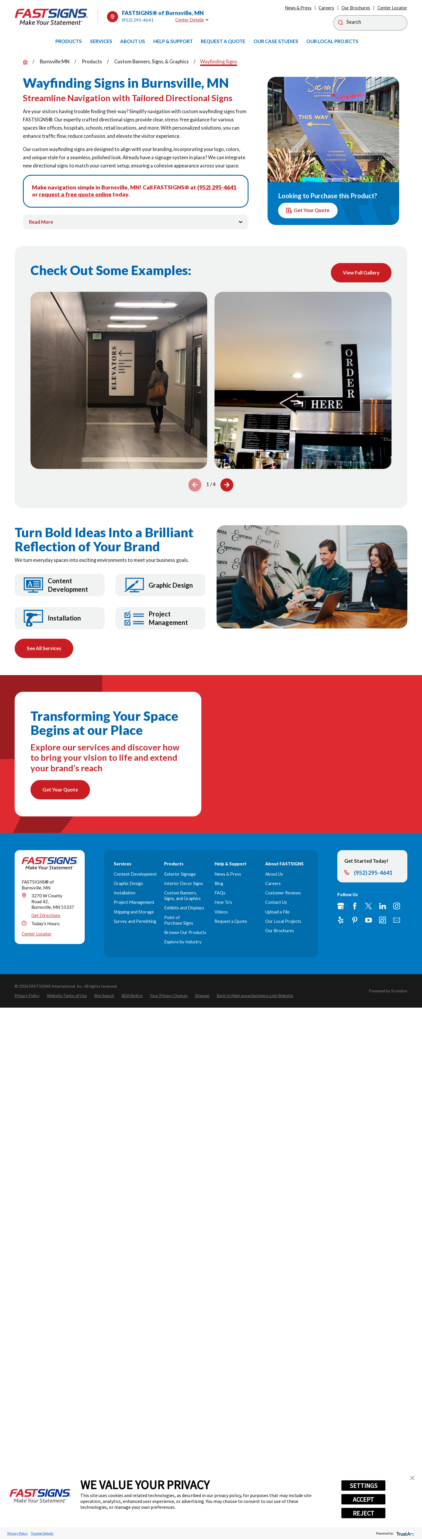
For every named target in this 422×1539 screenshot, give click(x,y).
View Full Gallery (361, 273)
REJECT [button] (363, 1513)
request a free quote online (75, 194)
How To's (223, 903)
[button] (412, 1478)
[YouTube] (368, 921)
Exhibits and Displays (184, 908)
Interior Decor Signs (183, 884)
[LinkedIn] (382, 907)
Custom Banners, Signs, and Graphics (182, 896)
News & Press (298, 7)
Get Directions (45, 916)
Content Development (135, 874)
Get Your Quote (308, 210)
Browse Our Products (185, 933)
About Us (274, 874)
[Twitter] (368, 907)
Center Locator (392, 7)
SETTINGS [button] (363, 1486)
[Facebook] (354, 907)
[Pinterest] (354, 921)
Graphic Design (128, 884)
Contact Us (276, 903)
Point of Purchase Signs (178, 921)
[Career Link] (382, 921)
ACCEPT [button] (363, 1499)
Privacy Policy (17, 1533)
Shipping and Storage (134, 912)
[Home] (51, 17)
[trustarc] (405, 1533)
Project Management (134, 903)
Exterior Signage (180, 874)
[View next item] (226, 485)
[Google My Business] (340, 907)
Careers (326, 7)
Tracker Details (42, 1533)
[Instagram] (396, 907)
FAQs (220, 893)
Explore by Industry (183, 942)
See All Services (44, 649)
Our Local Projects (283, 922)
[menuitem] (68, 41)
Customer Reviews (283, 893)
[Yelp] (340, 921)
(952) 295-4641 (138, 20)
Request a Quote (231, 922)
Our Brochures (355, 7)
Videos (221, 912)
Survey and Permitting (135, 922)
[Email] (396, 921)
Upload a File (277, 912)
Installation (124, 893)
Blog (219, 884)
